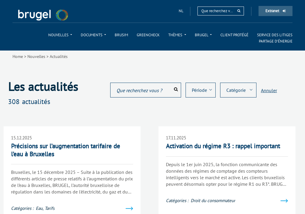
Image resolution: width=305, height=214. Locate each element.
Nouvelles (36, 56)
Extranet (275, 10)
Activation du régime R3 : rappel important (223, 146)
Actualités (59, 56)
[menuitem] (60, 34)
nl (181, 10)
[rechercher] (239, 11)
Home (18, 56)
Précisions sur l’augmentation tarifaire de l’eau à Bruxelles (65, 150)
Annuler (269, 90)
